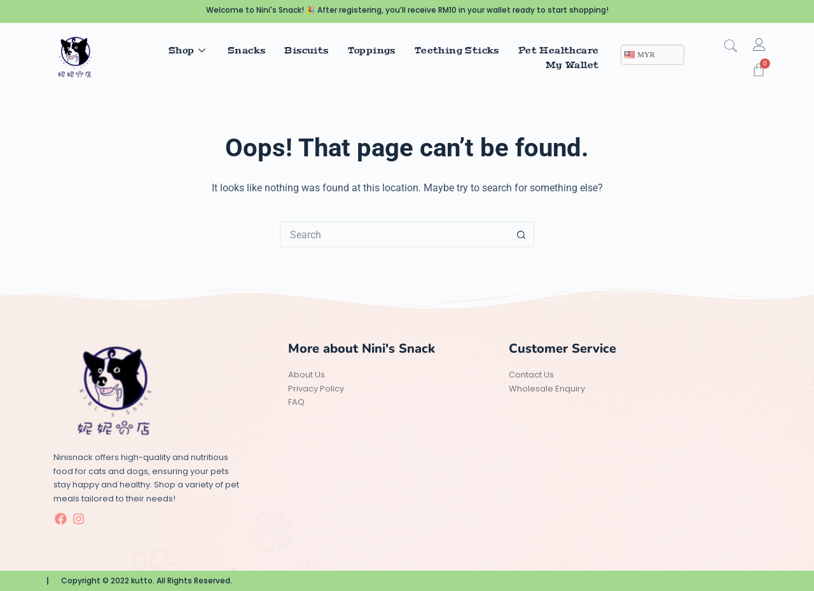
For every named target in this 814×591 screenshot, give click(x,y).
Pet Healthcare (558, 50)
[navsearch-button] (737, 47)
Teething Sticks (457, 50)
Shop (189, 50)
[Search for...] (394, 234)
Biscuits (306, 50)
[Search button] (521, 234)
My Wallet (572, 65)
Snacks (246, 50)
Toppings (372, 50)
